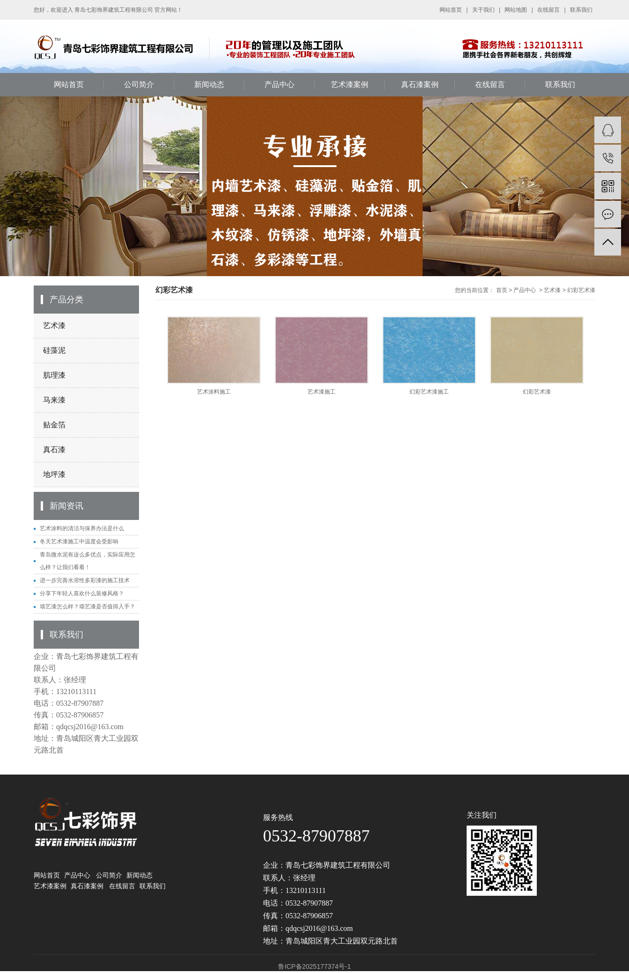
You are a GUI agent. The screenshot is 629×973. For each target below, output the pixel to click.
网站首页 (450, 10)
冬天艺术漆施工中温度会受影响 (79, 541)
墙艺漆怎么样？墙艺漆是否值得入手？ (87, 606)
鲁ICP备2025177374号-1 (314, 966)
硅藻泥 (54, 350)
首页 (501, 290)
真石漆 (54, 450)
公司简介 (139, 84)
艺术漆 (54, 325)
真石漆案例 (420, 84)
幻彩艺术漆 (581, 290)
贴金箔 (54, 425)
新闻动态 (209, 84)
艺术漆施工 (321, 391)
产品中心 (279, 84)
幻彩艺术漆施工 (429, 391)
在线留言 (548, 10)
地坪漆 (54, 474)
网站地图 (516, 10)
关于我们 (483, 10)
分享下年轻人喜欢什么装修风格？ (82, 593)
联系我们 (581, 10)
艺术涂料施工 (214, 391)
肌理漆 (54, 375)
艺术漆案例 (349, 84)
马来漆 (54, 400)
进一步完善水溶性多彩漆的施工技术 (85, 580)
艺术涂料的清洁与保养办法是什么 (82, 528)
